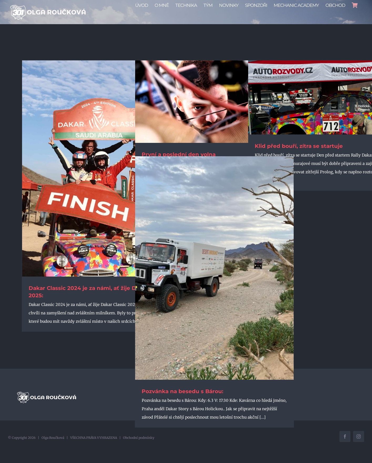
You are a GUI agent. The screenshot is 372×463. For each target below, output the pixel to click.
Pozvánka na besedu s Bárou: (182, 402)
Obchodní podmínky (138, 446)
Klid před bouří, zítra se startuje (299, 156)
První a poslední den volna (179, 165)
